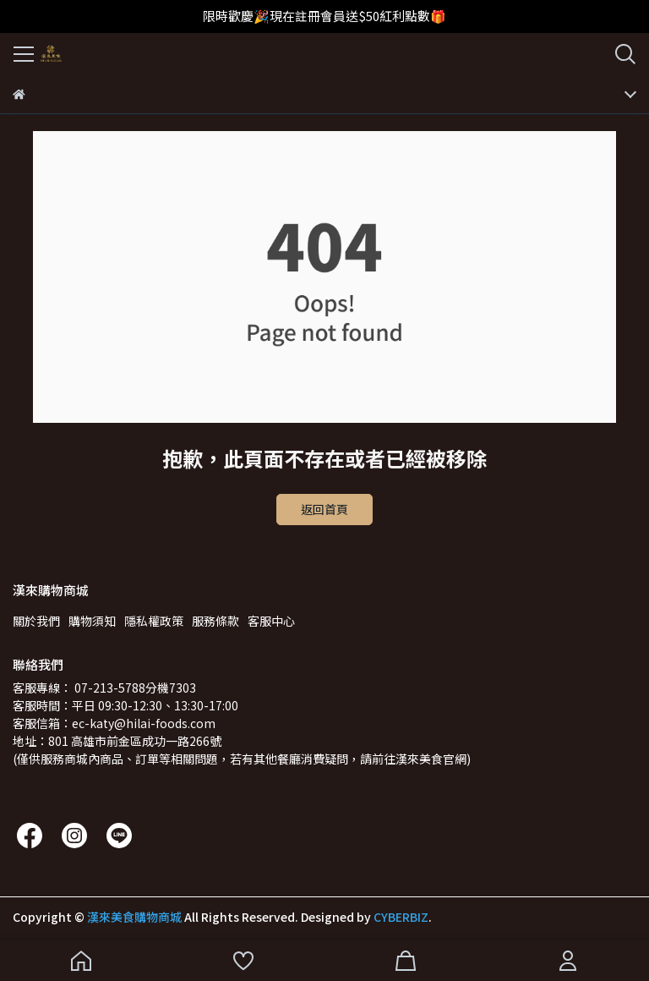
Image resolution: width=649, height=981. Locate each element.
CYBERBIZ (401, 916)
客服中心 (271, 620)
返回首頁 (324, 509)
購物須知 (92, 620)
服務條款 (215, 620)
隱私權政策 (153, 620)
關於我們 (36, 620)
